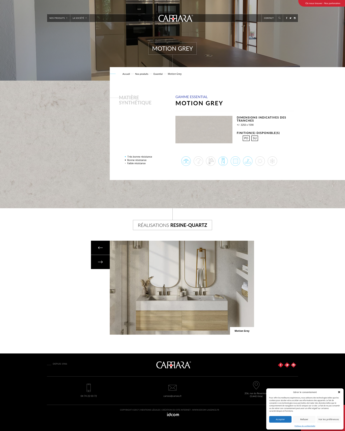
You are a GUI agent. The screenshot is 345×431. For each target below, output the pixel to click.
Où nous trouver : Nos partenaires (322, 3)
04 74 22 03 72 (89, 395)
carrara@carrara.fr (173, 395)
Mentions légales (150, 410)
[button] (339, 392)
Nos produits (58, 18)
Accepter (280, 419)
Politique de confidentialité (305, 426)
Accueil (126, 73)
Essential (158, 73)
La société (80, 18)
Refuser (304, 419)
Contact (269, 18)
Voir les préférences (328, 419)
